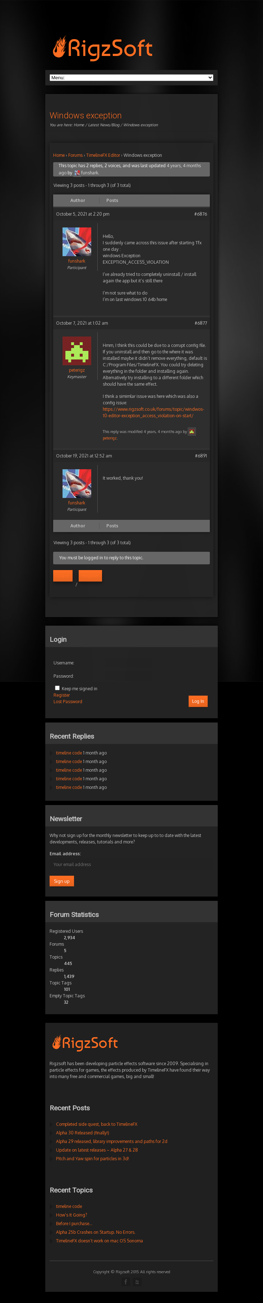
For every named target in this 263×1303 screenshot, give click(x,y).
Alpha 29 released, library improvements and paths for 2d (111, 1141)
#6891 (201, 455)
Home (79, 124)
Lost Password (68, 701)
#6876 (200, 214)
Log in (63, 575)
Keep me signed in (79, 688)
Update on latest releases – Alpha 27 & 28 (97, 1150)
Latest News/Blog (103, 124)
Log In (198, 701)
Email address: (65, 853)
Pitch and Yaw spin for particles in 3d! (92, 1158)
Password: (64, 676)
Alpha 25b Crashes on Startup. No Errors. (95, 1232)
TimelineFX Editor (103, 155)
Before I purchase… (74, 1223)
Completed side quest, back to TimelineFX (96, 1124)
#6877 (201, 323)
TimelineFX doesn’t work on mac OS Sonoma (99, 1240)
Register (90, 575)
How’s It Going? (71, 1215)
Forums (75, 155)
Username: (64, 662)
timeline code (69, 753)
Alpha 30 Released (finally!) (82, 1132)
